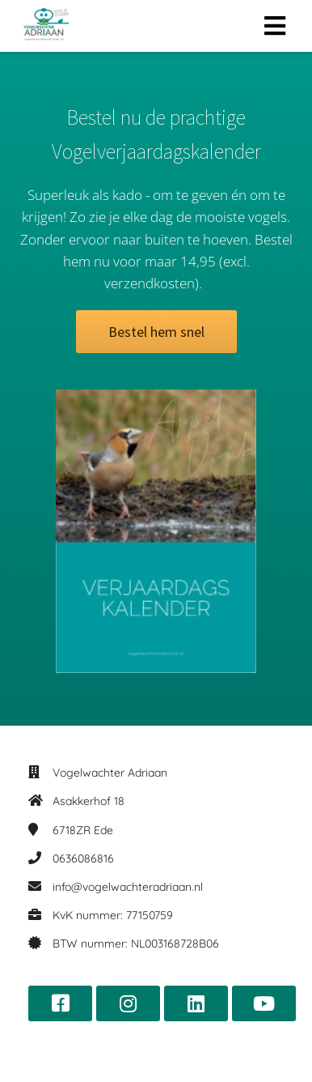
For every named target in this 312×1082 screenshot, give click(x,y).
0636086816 (83, 858)
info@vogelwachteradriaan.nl (128, 887)
